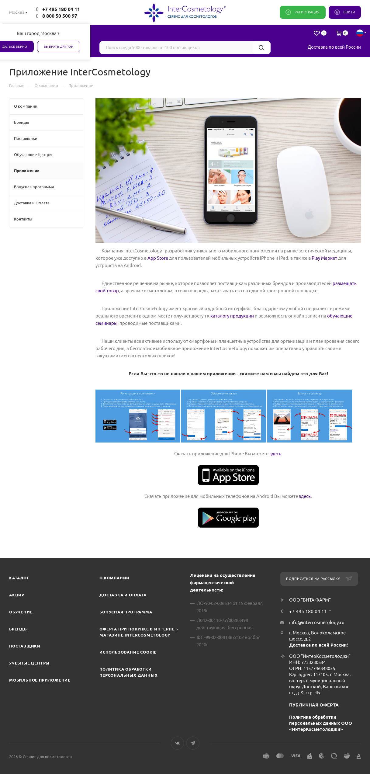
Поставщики (24, 646)
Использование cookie (128, 652)
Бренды (18, 629)
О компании (114, 578)
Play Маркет (324, 258)
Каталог (19, 578)
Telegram (192, 743)
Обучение (21, 612)
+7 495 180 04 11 (61, 9)
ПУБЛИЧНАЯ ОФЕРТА (314, 704)
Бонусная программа (125, 612)
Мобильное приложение (40, 680)
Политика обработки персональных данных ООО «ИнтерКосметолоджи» (320, 723)
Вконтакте (177, 743)
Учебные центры (29, 663)
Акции (17, 595)
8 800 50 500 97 (59, 16)
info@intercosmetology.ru (316, 622)
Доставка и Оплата (123, 595)
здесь (275, 453)
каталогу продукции (232, 315)
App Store (157, 258)
